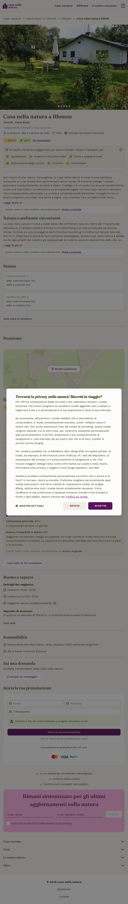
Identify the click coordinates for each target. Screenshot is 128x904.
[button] (30, 506)
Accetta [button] (100, 506)
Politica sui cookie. (77, 496)
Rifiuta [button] (75, 506)
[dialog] (64, 451)
